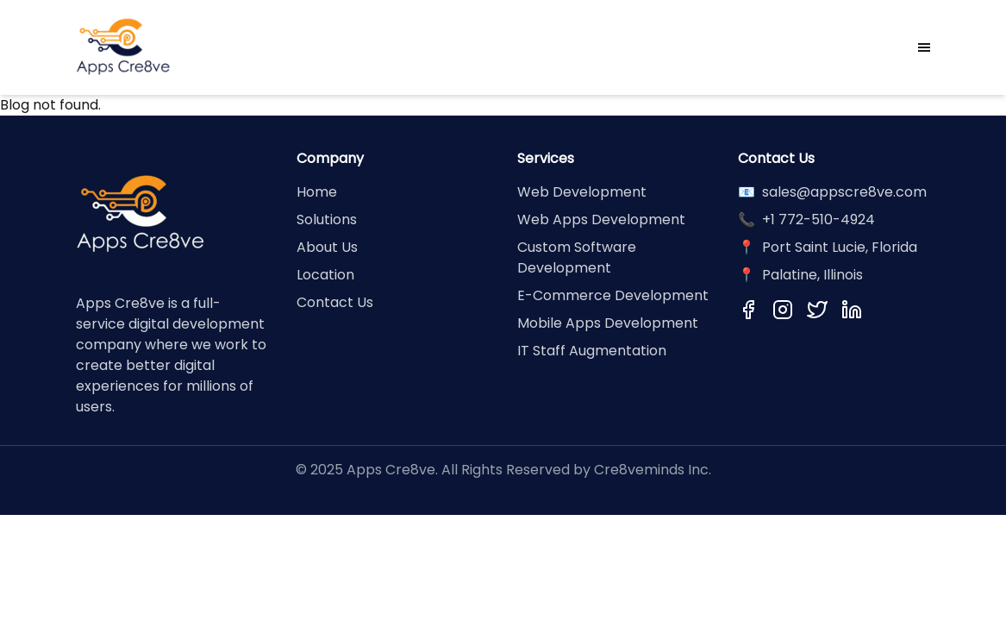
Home (317, 192)
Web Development (582, 192)
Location (325, 275)
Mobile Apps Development (607, 323)
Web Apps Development (601, 219)
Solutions (327, 219)
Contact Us (335, 302)
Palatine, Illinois (812, 275)
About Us (327, 247)
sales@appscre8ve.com (844, 192)
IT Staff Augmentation (591, 351)
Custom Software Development (576, 257)
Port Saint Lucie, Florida (839, 247)
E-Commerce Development (613, 295)
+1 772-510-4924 (818, 219)
